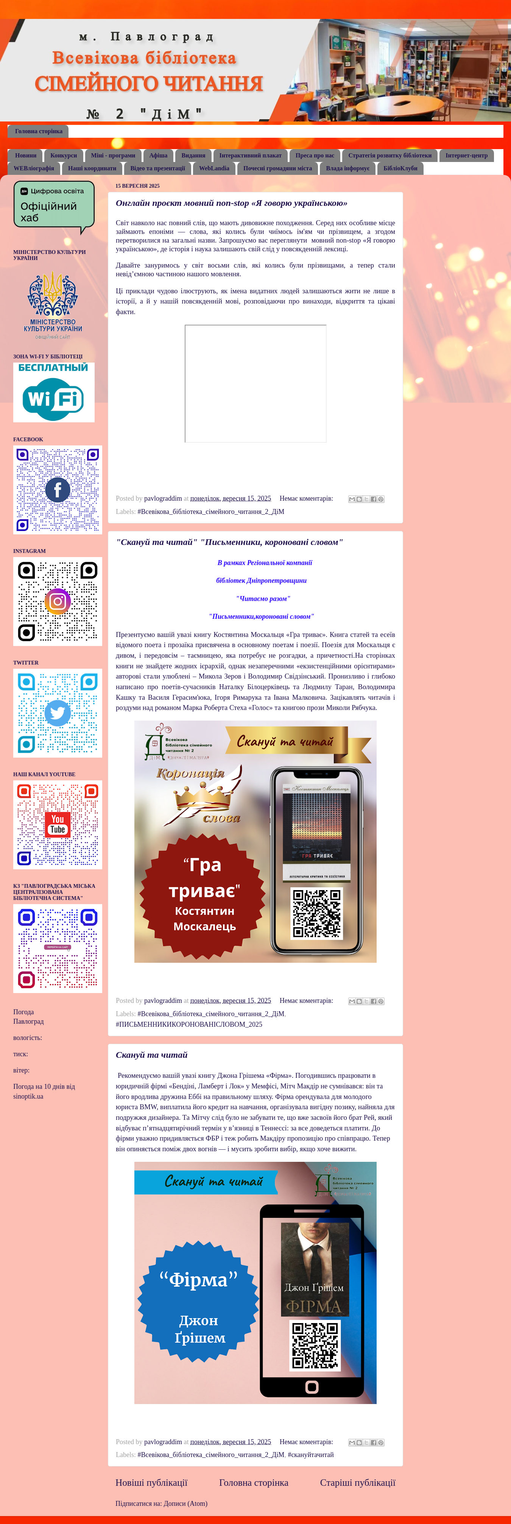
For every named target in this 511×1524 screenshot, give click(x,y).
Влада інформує (347, 168)
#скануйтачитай (310, 1455)
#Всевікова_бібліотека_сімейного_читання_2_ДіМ (210, 511)
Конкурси (63, 155)
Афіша (159, 155)
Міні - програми (113, 155)
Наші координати (92, 168)
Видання (193, 155)
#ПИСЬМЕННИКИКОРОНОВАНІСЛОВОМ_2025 (189, 1024)
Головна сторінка (38, 131)
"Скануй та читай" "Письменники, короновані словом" (229, 542)
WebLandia (214, 168)
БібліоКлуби (400, 168)
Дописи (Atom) (186, 1503)
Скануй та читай (152, 1055)
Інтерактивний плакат (251, 155)
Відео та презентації (157, 168)
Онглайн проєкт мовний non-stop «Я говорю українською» (231, 203)
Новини (25, 155)
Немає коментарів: (307, 498)
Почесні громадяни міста (277, 168)
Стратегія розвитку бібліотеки (390, 155)
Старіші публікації (358, 1482)
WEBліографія (34, 168)
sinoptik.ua (28, 1096)
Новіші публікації (151, 1482)
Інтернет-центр (467, 155)
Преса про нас (315, 155)
